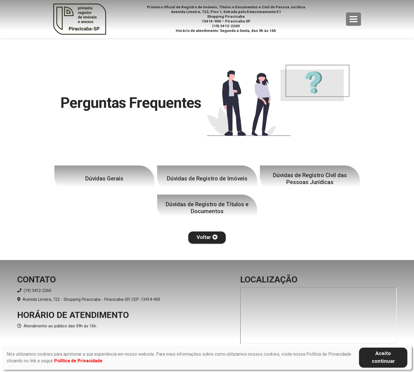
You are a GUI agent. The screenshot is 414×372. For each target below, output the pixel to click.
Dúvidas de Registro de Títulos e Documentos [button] (207, 208)
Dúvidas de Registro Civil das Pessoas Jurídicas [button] (310, 178)
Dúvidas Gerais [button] (104, 178)
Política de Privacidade (78, 360)
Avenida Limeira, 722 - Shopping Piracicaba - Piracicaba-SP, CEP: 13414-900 (88, 299)
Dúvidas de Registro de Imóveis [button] (207, 178)
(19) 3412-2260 (34, 290)
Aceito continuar (383, 357)
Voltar (207, 237)
